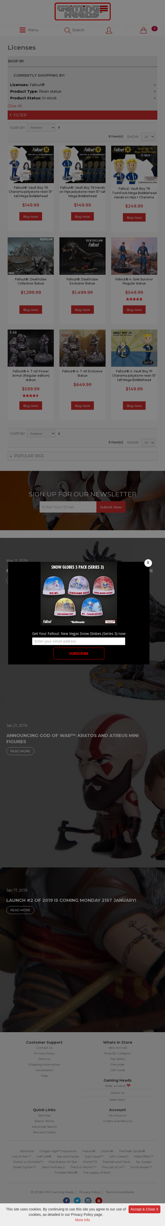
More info (82, 1220)
